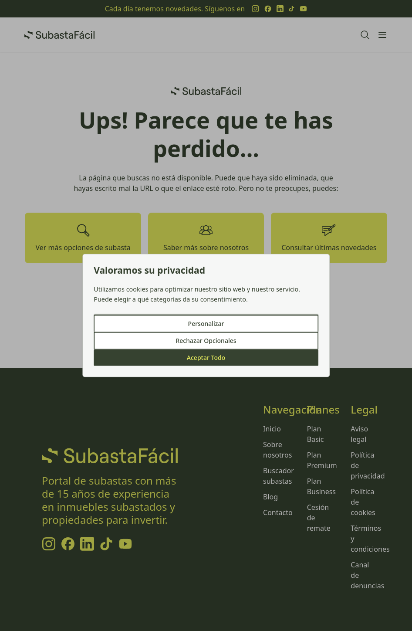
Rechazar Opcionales (206, 341)
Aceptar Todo (206, 358)
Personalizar (206, 324)
